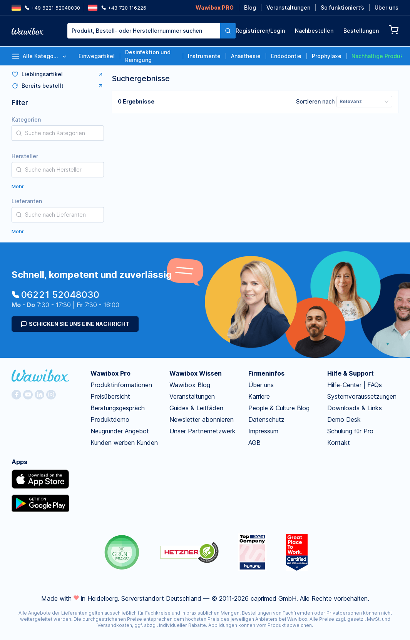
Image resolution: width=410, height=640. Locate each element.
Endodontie (286, 56)
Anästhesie (246, 56)
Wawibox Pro (110, 373)
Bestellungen (361, 30)
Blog (250, 7)
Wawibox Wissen (195, 373)
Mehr (18, 186)
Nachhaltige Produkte (376, 56)
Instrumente (204, 56)
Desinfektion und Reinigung (148, 56)
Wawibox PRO (215, 7)
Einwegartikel (97, 56)
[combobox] (144, 30)
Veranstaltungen (288, 7)
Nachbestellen (314, 30)
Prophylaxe (326, 56)
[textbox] (144, 30)
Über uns (386, 7)
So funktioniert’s (342, 7)
